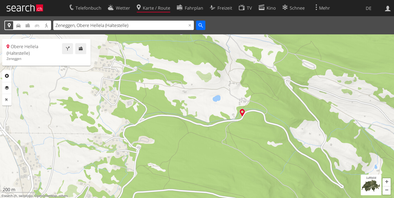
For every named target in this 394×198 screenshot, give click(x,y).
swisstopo (26, 196)
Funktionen (7, 100)
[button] (386, 182)
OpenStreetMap (46, 196)
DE (368, 8)
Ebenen (7, 88)
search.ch (10, 196)
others (63, 196)
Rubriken (7, 76)
